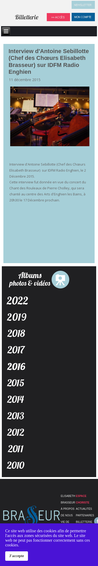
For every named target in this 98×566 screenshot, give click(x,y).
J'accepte (16, 556)
